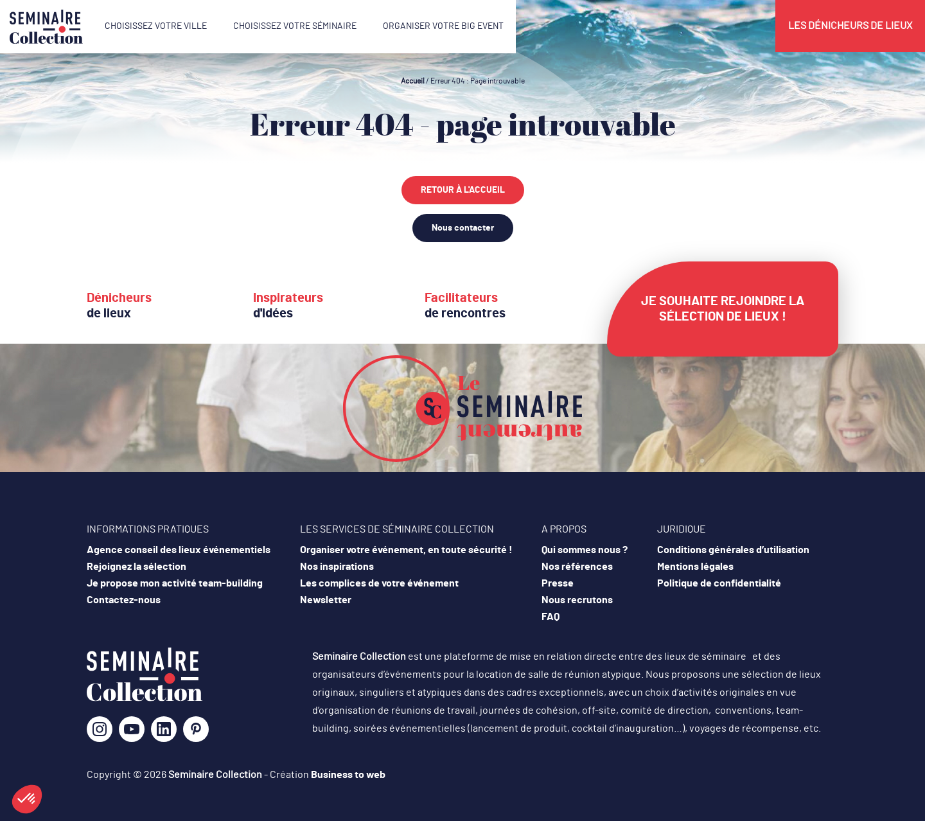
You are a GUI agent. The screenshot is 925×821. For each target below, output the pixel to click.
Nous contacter (463, 228)
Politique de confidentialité (719, 583)
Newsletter (325, 600)
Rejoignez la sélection (136, 566)
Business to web (348, 775)
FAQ (550, 617)
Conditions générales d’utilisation (733, 550)
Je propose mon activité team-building (175, 583)
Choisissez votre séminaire (295, 26)
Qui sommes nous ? (585, 550)
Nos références (577, 566)
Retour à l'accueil (463, 190)
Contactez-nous (124, 600)
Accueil (413, 81)
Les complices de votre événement (379, 583)
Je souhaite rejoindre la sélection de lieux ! (722, 309)
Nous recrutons (577, 600)
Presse (558, 583)
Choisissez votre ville (156, 26)
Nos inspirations (337, 566)
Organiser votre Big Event (443, 26)
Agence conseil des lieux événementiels (178, 550)
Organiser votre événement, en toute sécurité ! (406, 550)
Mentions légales (695, 566)
